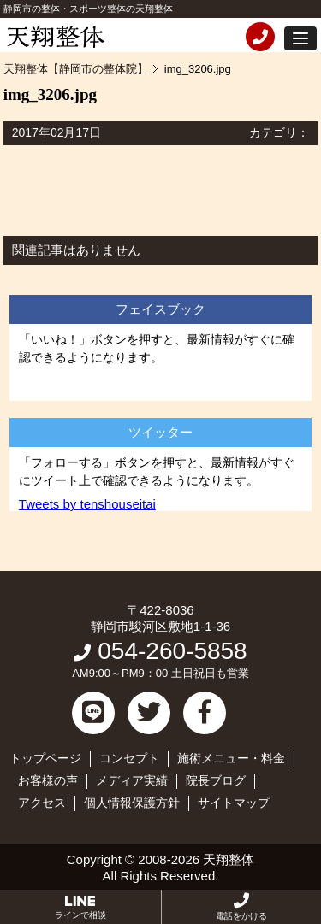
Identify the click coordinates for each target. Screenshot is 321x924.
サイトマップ (234, 802)
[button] (300, 38)
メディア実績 (132, 780)
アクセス (42, 802)
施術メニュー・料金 (231, 758)
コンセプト (129, 758)
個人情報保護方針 (132, 802)
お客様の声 (48, 780)
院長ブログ (216, 780)
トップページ (45, 758)
